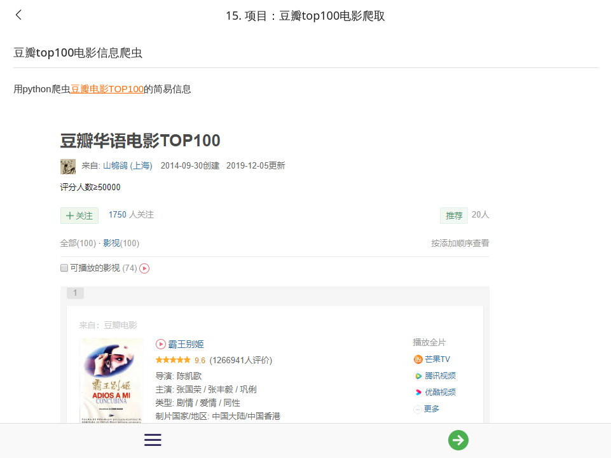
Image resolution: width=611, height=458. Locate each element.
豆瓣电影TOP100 (107, 88)
